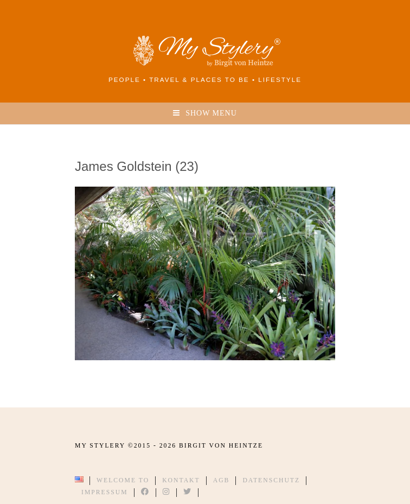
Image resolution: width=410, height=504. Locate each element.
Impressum (104, 492)
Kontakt (181, 480)
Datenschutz (271, 480)
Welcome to (123, 480)
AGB (221, 480)
